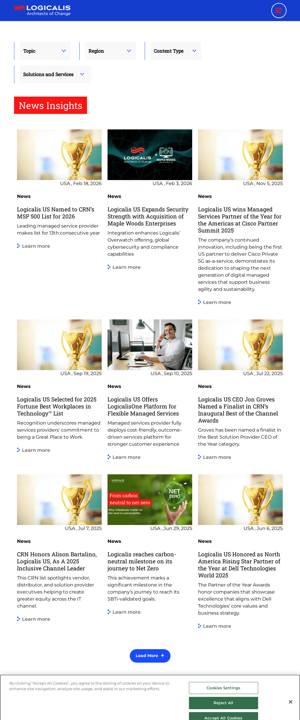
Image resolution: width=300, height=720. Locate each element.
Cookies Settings (223, 696)
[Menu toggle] (279, 11)
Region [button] (96, 51)
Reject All (223, 711)
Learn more (36, 246)
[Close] (290, 710)
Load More (147, 655)
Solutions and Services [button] (48, 74)
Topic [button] (29, 51)
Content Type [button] (168, 51)
